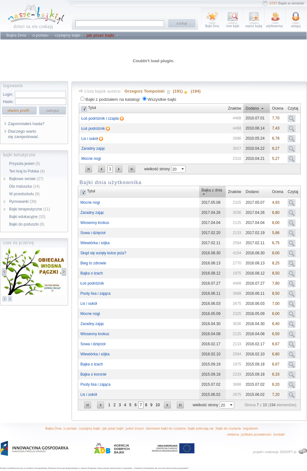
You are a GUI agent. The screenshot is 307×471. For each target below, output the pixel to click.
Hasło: (8, 102)
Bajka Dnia (53, 428)
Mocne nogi (91, 158)
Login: (8, 94)
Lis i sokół (90, 138)
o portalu (70, 428)
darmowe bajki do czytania (166, 428)
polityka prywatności (256, 434)
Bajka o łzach (91, 273)
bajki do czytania (228, 428)
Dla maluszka (24, 186)
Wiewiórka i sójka (95, 243)
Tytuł (92, 108)
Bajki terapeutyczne (29, 209)
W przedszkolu (24, 194)
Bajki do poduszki (26, 224)
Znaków (234, 108)
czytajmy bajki (89, 428)
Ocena (277, 108)
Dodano (252, 108)
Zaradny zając (93, 148)
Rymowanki (23, 201)
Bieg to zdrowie (93, 263)
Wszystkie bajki (162, 99)
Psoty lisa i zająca (95, 293)
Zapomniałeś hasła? (26, 123)
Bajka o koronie (93, 374)
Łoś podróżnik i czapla (100, 118)
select (183, 169)
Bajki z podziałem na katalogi (112, 99)
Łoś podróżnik (93, 128)
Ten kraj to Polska (27, 171)
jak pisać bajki (112, 428)
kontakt (279, 434)
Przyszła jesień (24, 163)
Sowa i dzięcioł (92, 233)
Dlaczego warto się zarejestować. (23, 134)
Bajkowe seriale (26, 179)
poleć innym (135, 428)
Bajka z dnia (211, 190)
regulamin (250, 428)
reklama (233, 434)
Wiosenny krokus (94, 222)
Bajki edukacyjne (27, 216)
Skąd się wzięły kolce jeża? (103, 253)
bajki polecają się (201, 428)
